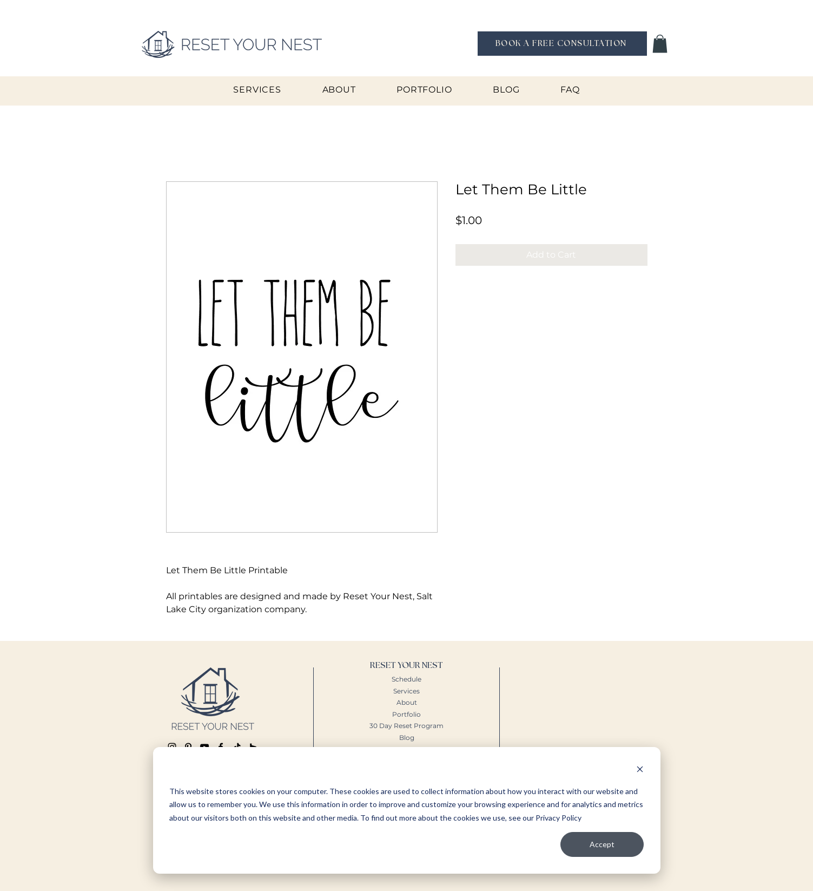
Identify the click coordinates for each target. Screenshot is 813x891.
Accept (602, 844)
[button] (659, 44)
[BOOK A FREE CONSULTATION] (562, 43)
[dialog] (406, 810)
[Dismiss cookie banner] (640, 770)
